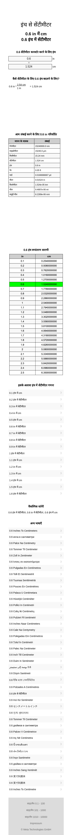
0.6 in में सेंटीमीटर (17, 426)
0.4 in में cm (15, 413)
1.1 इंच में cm (15, 460)
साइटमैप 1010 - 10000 (36, 817)
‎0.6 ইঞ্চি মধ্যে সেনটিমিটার (22, 680)
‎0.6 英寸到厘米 (17, 776)
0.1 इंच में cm (15, 393)
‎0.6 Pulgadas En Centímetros (25, 568)
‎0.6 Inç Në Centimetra (21, 738)
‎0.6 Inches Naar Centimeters (24, 623)
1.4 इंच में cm (15, 480)
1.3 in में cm (15, 473)
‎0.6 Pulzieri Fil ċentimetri (22, 617)
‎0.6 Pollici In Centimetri (21, 605)
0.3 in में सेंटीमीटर (17, 406)
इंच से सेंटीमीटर (36, 25)
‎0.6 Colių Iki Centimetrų (22, 611)
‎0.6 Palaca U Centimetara (23, 592)
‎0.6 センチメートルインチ (23, 706)
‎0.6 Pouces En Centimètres (24, 586)
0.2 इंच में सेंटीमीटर (18, 399)
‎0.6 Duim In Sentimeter (21, 661)
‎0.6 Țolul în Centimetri (21, 642)
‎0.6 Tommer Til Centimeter (23, 549)
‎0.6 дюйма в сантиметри (23, 764)
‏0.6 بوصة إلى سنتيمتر (20, 667)
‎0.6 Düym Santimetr (20, 673)
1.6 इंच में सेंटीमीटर (18, 493)
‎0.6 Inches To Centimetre (22, 789)
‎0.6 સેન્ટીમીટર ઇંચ (18, 751)
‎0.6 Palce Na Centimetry (22, 543)
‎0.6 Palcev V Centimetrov (23, 731)
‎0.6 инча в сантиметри (21, 537)
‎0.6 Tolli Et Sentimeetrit (21, 574)
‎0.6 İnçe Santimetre (19, 757)
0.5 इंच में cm (15, 419)
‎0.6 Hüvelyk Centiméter (22, 599)
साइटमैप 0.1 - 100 (36, 803)
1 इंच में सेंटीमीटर (17, 453)
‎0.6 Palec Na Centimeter (22, 648)
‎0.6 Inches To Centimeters (23, 530)
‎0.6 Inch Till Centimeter (21, 654)
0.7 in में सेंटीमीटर (17, 433)
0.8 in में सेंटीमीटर (17, 440)
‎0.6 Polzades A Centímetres (24, 687)
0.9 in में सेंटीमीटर (17, 446)
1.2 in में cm (15, 466)
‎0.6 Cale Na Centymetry (22, 630)
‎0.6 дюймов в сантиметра (23, 725)
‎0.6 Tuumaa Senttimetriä (22, 580)
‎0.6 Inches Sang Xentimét (23, 770)
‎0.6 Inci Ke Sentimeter (21, 700)
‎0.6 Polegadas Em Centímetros (26, 636)
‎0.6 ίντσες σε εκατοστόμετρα (24, 561)
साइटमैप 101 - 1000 (36, 810)
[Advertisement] (36, 8)
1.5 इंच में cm (15, 487)
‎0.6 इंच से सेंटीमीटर (18, 693)
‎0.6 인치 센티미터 (18, 712)
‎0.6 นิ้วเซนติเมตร (18, 744)
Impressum (36, 823)
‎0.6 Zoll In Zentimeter (20, 555)
